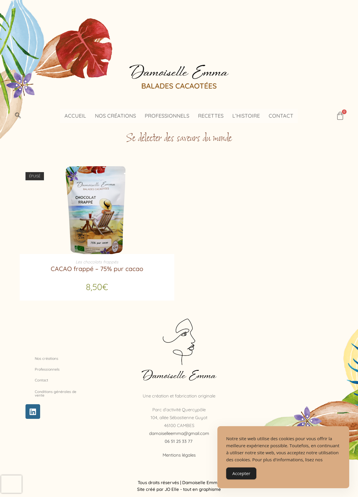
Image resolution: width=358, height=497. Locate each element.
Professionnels (167, 115)
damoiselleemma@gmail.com (179, 432)
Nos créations (115, 115)
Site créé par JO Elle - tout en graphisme (179, 488)
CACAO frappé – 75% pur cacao (97, 267)
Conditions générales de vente (58, 392)
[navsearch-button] (18, 116)
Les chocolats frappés (97, 261)
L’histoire (246, 115)
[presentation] (11, 484)
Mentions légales (179, 453)
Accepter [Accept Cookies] (241, 473)
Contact (281, 115)
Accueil (75, 115)
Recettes (211, 115)
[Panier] (340, 116)
